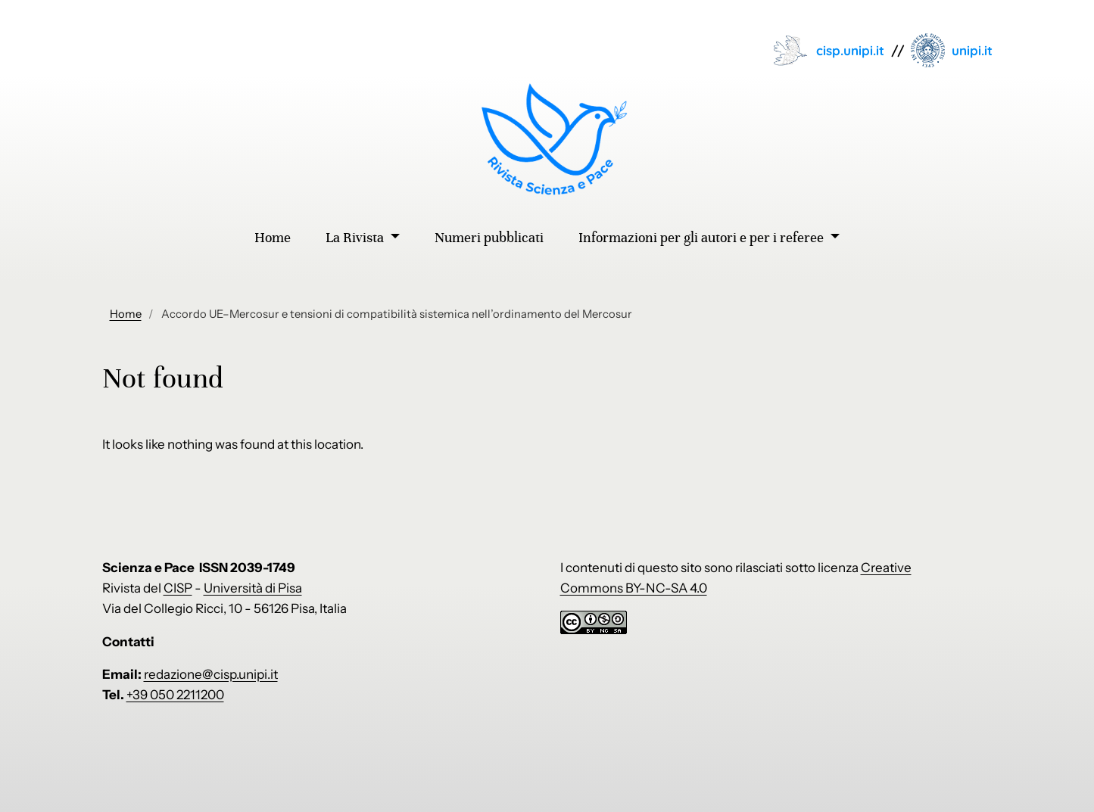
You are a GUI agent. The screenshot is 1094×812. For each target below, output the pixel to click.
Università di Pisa (253, 588)
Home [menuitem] (272, 237)
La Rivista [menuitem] (356, 237)
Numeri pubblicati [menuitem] (489, 237)
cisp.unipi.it (850, 50)
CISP (178, 588)
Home (126, 314)
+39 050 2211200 (175, 694)
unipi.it (972, 50)
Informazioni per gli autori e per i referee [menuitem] (702, 237)
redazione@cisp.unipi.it (211, 674)
